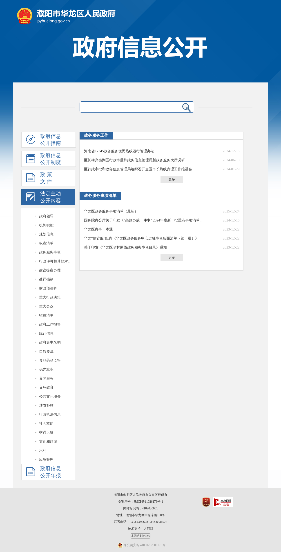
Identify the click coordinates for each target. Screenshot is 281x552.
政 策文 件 (39, 179)
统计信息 (46, 333)
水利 (42, 450)
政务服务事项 (50, 252)
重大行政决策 (50, 297)
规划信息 (46, 234)
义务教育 (46, 387)
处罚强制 (46, 279)
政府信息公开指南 (43, 140)
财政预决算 (48, 288)
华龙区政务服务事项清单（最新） (111, 211)
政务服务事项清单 (100, 195)
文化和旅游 (48, 441)
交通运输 (46, 432)
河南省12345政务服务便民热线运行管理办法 (119, 151)
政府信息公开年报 (43, 473)
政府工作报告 (50, 324)
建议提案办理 (50, 270)
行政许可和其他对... (55, 261)
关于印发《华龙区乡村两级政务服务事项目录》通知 (125, 247)
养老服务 (46, 378)
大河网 (148, 528)
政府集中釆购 (50, 342)
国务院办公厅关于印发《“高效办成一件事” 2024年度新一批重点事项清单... (143, 220)
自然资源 (46, 351)
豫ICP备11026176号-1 (148, 501)
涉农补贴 (46, 405)
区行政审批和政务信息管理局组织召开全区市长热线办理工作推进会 (138, 169)
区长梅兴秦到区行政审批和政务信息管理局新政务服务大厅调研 (134, 160)
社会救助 (46, 423)
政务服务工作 (96, 135)
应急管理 (46, 459)
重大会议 (46, 306)
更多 (171, 179)
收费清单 (46, 315)
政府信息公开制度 (43, 160)
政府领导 (46, 216)
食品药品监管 (50, 360)
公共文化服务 (50, 396)
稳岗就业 (46, 369)
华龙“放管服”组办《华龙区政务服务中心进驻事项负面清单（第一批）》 (141, 238)
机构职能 (46, 225)
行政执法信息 (50, 414)
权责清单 (46, 243)
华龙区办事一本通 (98, 229)
